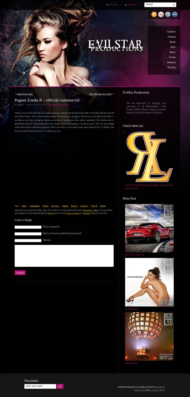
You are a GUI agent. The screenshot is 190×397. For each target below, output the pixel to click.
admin (20, 105)
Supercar (84, 206)
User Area (113, 4)
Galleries (171, 31)
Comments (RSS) (157, 390)
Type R (94, 206)
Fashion (172, 36)
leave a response (73, 213)
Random (171, 62)
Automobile (35, 206)
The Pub (171, 67)
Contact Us (132, 4)
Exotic (45, 206)
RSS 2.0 (51, 213)
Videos (65, 105)
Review (74, 206)
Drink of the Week (25, 94)
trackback (86, 213)
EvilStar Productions (116, 46)
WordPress (160, 387)
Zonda (103, 206)
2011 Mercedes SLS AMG (100, 94)
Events (172, 57)
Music (172, 52)
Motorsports (55, 105)
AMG (24, 206)
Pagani (65, 206)
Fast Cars (55, 206)
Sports (172, 42)
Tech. (173, 47)
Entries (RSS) (140, 390)
